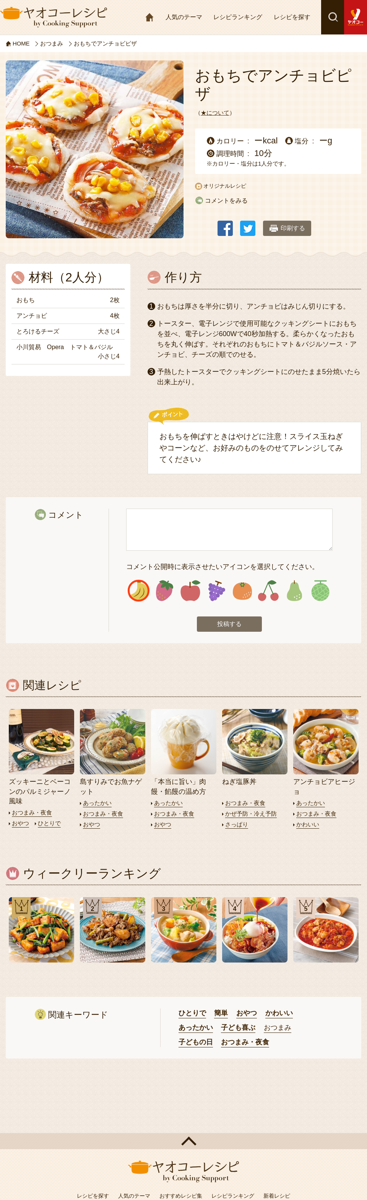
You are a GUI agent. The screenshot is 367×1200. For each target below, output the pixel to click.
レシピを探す (292, 17)
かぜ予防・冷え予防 (251, 813)
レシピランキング (237, 17)
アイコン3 (190, 591)
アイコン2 (164, 591)
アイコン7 (294, 591)
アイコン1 (138, 591)
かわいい (307, 824)
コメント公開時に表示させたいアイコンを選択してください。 (222, 567)
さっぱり (236, 824)
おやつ (20, 823)
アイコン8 (320, 591)
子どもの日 (196, 1041)
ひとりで (49, 823)
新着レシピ (276, 1195)
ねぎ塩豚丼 (239, 782)
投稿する (229, 624)
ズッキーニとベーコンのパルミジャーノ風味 (40, 791)
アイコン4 (216, 591)
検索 (332, 17)
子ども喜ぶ (238, 1027)
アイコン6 (268, 591)
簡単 (221, 1012)
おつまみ (277, 1027)
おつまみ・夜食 (32, 813)
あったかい (97, 803)
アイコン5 (242, 591)
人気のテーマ (184, 17)
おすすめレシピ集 (180, 1195)
